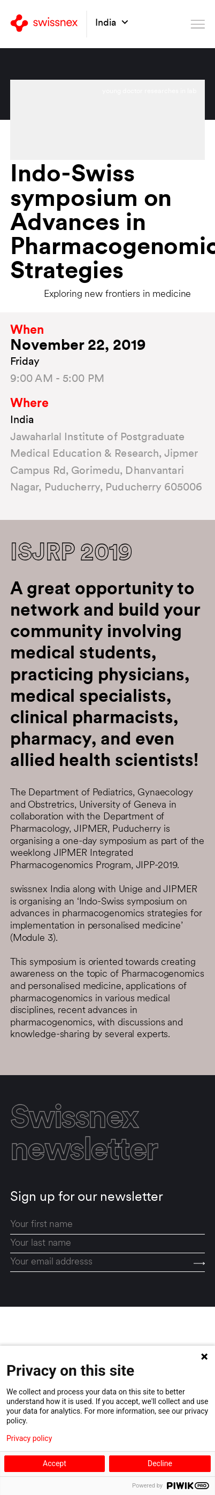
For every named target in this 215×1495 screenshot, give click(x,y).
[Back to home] (44, 24)
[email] (107, 1262)
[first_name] (107, 1224)
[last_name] (107, 1244)
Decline (160, 1463)
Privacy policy (29, 1438)
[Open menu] (197, 24)
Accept (54, 1463)
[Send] (199, 1263)
